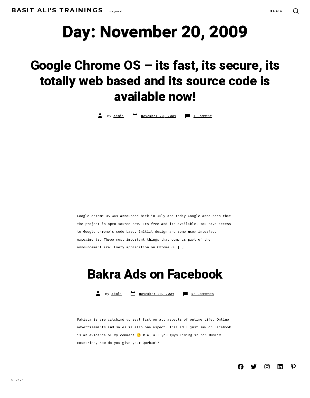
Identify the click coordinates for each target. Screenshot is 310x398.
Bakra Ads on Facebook (155, 274)
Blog (276, 11)
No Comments (202, 294)
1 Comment (202, 116)
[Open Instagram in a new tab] (267, 366)
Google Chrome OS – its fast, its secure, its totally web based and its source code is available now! (155, 81)
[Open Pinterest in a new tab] (293, 366)
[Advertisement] (155, 162)
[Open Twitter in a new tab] (253, 366)
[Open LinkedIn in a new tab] (280, 366)
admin (118, 116)
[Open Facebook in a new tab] (240, 366)
